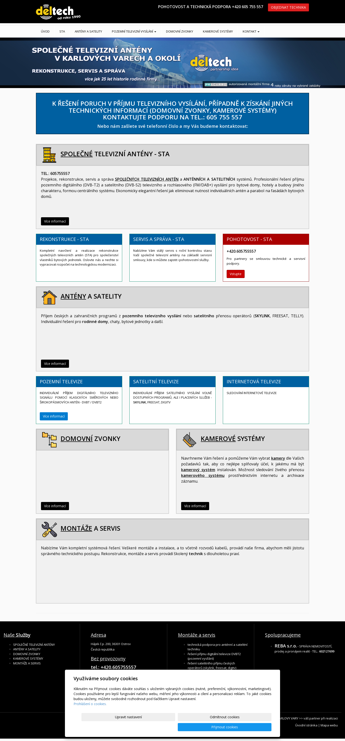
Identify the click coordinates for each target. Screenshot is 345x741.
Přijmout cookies (253, 727)
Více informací (55, 221)
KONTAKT (251, 31)
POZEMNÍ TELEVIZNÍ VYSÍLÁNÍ (134, 31)
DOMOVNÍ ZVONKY (179, 31)
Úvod (45, 31)
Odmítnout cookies (214, 727)
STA (62, 31)
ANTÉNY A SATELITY (88, 31)
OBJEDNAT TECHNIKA (288, 7)
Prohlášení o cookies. (90, 714)
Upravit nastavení (174, 727)
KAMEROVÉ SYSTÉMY (218, 31)
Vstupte (236, 274)
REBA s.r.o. (286, 646)
